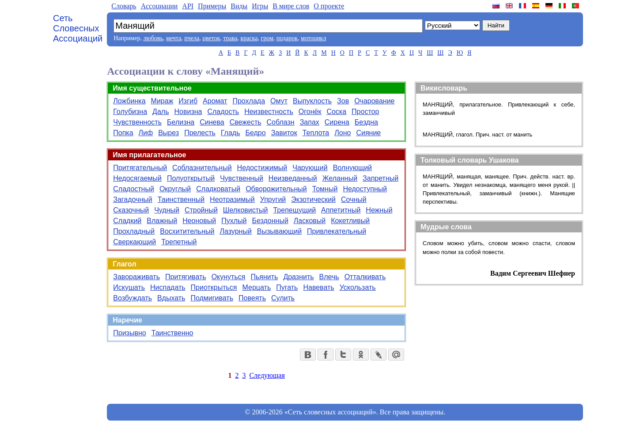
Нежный (379, 210)
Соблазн (281, 122)
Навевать (318, 287)
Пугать (287, 287)
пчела (191, 38)
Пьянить (264, 277)
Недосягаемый (137, 178)
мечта (173, 38)
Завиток (284, 133)
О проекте (329, 6)
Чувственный (241, 178)
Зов (343, 101)
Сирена (337, 122)
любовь (153, 38)
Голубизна (130, 111)
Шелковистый (245, 210)
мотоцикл (313, 38)
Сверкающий (134, 242)
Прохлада (248, 101)
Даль (160, 111)
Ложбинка (129, 101)
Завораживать (136, 277)
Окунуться (229, 277)
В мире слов (291, 6)
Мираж (162, 101)
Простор (365, 111)
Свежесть (245, 122)
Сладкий (127, 220)
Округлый (175, 189)
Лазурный (235, 231)
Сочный (354, 199)
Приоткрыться (214, 287)
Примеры (212, 6)
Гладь (230, 133)
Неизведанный (293, 178)
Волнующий (352, 167)
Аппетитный (340, 210)
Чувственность (137, 122)
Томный (325, 189)
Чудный (166, 210)
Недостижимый (262, 167)
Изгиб (187, 101)
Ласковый (310, 220)
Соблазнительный (202, 167)
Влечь (329, 277)
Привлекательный (336, 231)
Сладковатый (218, 189)
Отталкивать (365, 277)
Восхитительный (187, 231)
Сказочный (131, 210)
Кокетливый (350, 220)
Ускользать (358, 287)
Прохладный (134, 231)
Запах (309, 122)
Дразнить (298, 277)
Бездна (366, 122)
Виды (239, 6)
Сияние (368, 133)
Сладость (223, 111)
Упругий (273, 199)
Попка (123, 133)
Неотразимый (232, 199)
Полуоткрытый (191, 178)
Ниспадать (168, 287)
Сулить (283, 298)
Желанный (339, 178)
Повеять (252, 298)
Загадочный (132, 199)
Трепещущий (294, 210)
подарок (287, 38)
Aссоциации (159, 6)
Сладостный (133, 189)
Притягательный (140, 167)
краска (248, 38)
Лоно (342, 133)
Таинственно (172, 333)
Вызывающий (279, 231)
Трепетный (179, 242)
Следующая (266, 375)
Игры (260, 6)
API (187, 6)
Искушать (129, 287)
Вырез (168, 133)
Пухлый (233, 220)
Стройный (201, 210)
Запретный (380, 178)
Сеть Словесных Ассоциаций (77, 28)
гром (267, 38)
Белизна (180, 122)
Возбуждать (132, 298)
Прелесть (200, 133)
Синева (212, 122)
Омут (279, 101)
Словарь (123, 6)
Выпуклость (312, 101)
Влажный (162, 220)
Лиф (146, 133)
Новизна (188, 111)
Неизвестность (268, 111)
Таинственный (181, 199)
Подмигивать (211, 298)
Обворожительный (276, 189)
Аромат (215, 101)
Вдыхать (171, 298)
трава (230, 38)
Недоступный (365, 189)
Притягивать (185, 277)
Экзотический (313, 199)
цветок (211, 38)
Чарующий (309, 167)
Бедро (255, 133)
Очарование (374, 101)
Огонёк (310, 111)
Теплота (316, 133)
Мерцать (256, 287)
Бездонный (270, 220)
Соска (336, 111)
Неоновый (199, 220)
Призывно (129, 333)
